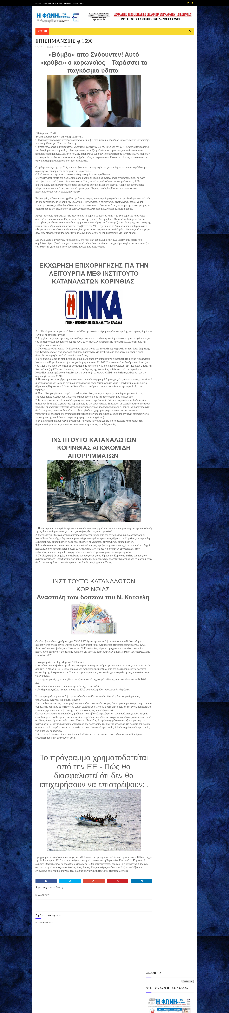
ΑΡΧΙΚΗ (38, 3)
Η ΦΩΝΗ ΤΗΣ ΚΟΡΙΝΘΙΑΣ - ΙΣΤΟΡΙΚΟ (57, 3)
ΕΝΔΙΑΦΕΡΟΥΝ (64, 47)
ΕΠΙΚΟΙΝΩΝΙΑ (78, 3)
